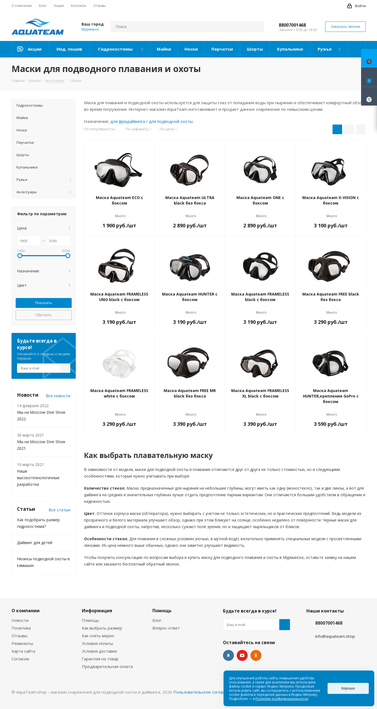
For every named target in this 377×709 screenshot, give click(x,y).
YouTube (242, 655)
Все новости (58, 395)
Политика (21, 628)
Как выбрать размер (102, 628)
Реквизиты (22, 643)
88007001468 (292, 25)
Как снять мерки (98, 635)
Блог (156, 620)
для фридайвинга (127, 121)
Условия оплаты (97, 643)
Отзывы (19, 635)
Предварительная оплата (107, 666)
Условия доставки (99, 651)
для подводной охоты (171, 121)
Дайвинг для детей (34, 542)
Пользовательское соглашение (204, 692)
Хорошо (348, 688)
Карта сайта (23, 651)
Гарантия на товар (100, 658)
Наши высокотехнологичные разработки (38, 477)
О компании (26, 611)
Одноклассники (255, 655)
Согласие (20, 658)
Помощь (90, 620)
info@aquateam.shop (335, 636)
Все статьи (59, 509)
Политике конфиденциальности (281, 698)
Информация (97, 611)
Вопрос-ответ (166, 628)
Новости (20, 620)
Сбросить (43, 314)
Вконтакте (228, 655)
